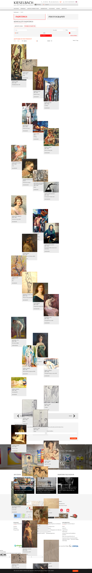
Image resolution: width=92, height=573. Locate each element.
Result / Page (75, 40)
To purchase (32, 529)
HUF (16, 33)
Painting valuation (34, 526)
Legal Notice (65, 529)
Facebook (49, 511)
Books (58, 8)
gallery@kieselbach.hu (60, 503)
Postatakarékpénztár (50, 533)
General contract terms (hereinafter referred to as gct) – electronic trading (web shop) (70, 539)
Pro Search (48, 531)
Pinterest (61, 511)
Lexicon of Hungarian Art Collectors (53, 529)
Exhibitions (44, 8)
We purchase (16, 529)
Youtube (68, 511)
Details (52, 570)
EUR (43, 33)
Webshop (23, 8)
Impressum (64, 531)
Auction (15, 526)
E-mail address (50, 431)
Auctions (16, 8)
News (63, 526)
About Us (64, 528)
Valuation (52, 8)
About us (64, 8)
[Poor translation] (4, 555)
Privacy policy (24, 435)
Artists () (19, 26)
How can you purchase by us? (68, 536)
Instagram (55, 511)
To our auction (33, 528)
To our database (33, 531)
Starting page (16, 12)
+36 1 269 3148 (50, 503)
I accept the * (21, 435)
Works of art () (30, 26)
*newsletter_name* (19, 431)
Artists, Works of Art (33, 8)
